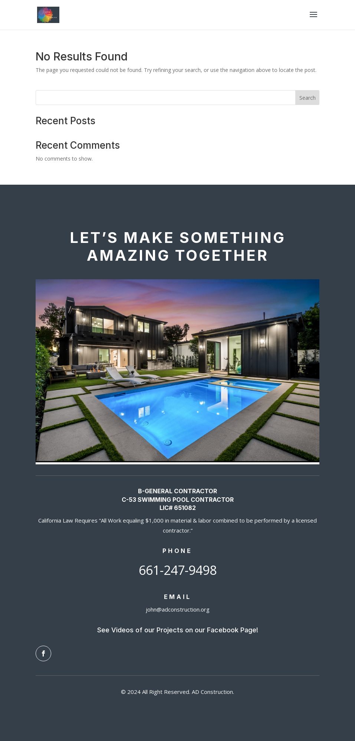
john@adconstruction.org (178, 609)
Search (307, 97)
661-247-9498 (178, 570)
